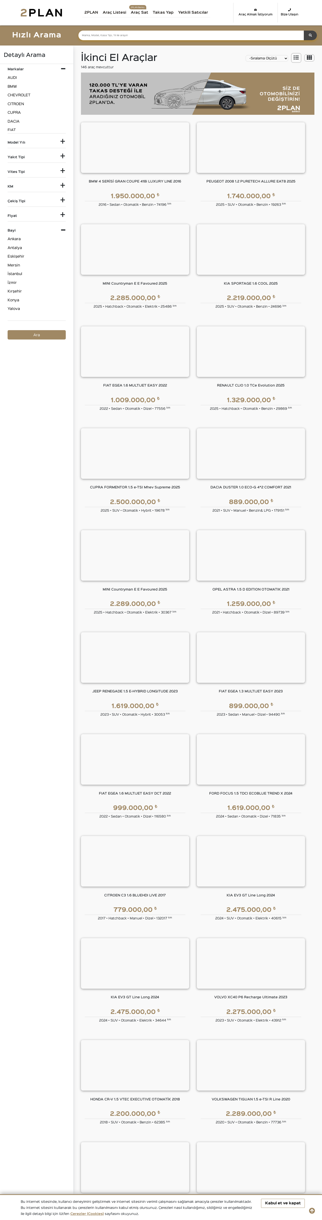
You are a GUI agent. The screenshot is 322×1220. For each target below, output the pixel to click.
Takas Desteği (119, 1106)
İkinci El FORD (232, 1137)
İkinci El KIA (107, 1145)
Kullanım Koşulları (242, 1025)
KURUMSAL (118, 1013)
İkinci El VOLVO (281, 1155)
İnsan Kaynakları (121, 1075)
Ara (36, 335)
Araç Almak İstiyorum (256, 12)
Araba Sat (116, 1116)
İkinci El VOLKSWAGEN (241, 1155)
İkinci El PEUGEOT (37, 1155)
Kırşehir (15, 291)
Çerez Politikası (240, 1065)
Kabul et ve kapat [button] (283, 1203)
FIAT (12, 130)
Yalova (14, 308)
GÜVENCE (197, 1013)
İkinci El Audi (32, 1137)
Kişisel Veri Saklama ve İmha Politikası (260, 1055)
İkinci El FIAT (190, 1137)
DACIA (13, 121)
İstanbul (15, 274)
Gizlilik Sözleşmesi (243, 1035)
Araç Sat (141, 12)
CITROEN (16, 104)
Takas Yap (164, 12)
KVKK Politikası (240, 1045)
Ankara (14, 239)
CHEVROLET (19, 95)
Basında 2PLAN (121, 1055)
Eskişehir (16, 256)
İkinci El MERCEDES (197, 1145)
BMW (12, 86)
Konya (13, 300)
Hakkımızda (117, 1025)
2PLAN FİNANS (161, 1013)
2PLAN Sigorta (200, 1045)
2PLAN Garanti (200, 1025)
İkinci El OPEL (279, 1145)
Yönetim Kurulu (120, 1035)
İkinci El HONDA (281, 1137)
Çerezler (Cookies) (87, 1213)
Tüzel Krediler (157, 1035)
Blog (111, 1065)
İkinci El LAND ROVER (153, 1145)
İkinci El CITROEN (112, 1137)
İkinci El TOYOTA (194, 1155)
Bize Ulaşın (289, 12)
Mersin (14, 265)
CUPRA (14, 112)
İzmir (12, 282)
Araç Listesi (116, 12)
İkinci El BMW (71, 1137)
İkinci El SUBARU (149, 1155)
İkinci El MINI (231, 1145)
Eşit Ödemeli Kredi (162, 1025)
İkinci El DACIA (147, 1137)
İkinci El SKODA (111, 1155)
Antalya (15, 248)
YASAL (234, 1013)
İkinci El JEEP (71, 1145)
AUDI (12, 77)
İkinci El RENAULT (75, 1155)
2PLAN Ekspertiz (202, 1035)
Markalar (114, 1045)
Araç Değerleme (121, 1095)
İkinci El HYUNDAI (37, 1145)
